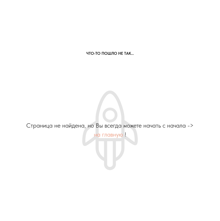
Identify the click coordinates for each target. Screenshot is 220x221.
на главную (108, 134)
